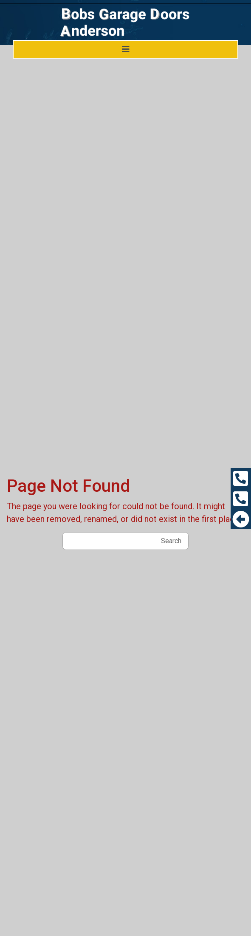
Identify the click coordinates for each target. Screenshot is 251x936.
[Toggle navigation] (125, 49)
